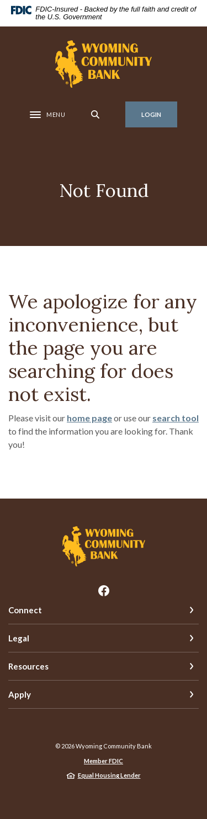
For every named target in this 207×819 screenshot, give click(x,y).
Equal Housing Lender (109, 775)
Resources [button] (28, 666)
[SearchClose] (95, 114)
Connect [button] (25, 610)
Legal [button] (18, 638)
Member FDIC (103, 760)
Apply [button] (19, 694)
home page (89, 418)
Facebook (103, 590)
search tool (175, 418)
